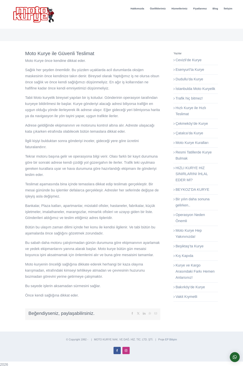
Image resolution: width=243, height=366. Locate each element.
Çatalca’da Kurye (189, 133)
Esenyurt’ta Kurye (189, 69)
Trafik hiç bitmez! (189, 98)
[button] (235, 357)
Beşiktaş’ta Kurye (189, 246)
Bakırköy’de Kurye (190, 287)
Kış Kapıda (184, 256)
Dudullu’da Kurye (189, 79)
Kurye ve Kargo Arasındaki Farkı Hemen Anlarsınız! (194, 271)
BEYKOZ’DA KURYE (192, 189)
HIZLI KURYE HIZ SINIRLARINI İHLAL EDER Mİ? (191, 174)
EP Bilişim (171, 344)
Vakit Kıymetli (186, 297)
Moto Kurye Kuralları (192, 143)
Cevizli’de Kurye (188, 60)
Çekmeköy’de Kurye (191, 123)
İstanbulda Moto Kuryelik (195, 89)
